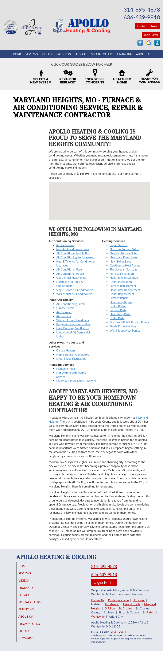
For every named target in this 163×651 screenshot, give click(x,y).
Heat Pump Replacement (125, 290)
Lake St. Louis (131, 604)
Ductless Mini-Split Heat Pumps (129, 322)
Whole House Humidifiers (72, 320)
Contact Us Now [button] (147, 26)
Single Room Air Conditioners (74, 290)
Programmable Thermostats (73, 324)
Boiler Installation (121, 281)
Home (17, 54)
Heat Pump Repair (121, 302)
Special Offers (102, 54)
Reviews (31, 54)
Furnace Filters (65, 308)
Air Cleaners (64, 312)
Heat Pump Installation (124, 277)
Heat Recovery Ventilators (72, 328)
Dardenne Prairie (118, 600)
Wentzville (98, 616)
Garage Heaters (66, 350)
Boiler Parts (117, 318)
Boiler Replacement (122, 294)
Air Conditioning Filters (70, 304)
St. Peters (149, 612)
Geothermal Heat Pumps (71, 277)
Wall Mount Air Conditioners (74, 294)
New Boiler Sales (120, 261)
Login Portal (151, 34)
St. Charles (125, 608)
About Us (143, 54)
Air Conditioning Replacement (75, 257)
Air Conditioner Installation (73, 253)
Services (81, 54)
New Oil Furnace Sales (124, 253)
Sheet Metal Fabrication (71, 358)
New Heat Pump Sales (123, 257)
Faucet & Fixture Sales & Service (76, 380)
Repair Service (65, 245)
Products (63, 54)
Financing (124, 54)
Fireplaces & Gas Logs (123, 269)
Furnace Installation (122, 273)
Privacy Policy (33, 623)
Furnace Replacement (123, 285)
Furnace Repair (119, 298)
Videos (47, 54)
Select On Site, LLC (119, 632)
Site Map (28, 631)
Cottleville (97, 600)
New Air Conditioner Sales (72, 249)
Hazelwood (112, 604)
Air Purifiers (63, 316)
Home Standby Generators (72, 354)
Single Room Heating (123, 326)
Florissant (139, 600)
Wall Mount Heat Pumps (125, 330)
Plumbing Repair (66, 368)
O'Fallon (110, 608)
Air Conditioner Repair (70, 273)
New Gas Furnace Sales (124, 249)
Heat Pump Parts (120, 314)
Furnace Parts (118, 310)
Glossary (29, 638)
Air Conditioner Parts (69, 269)
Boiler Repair (118, 306)
